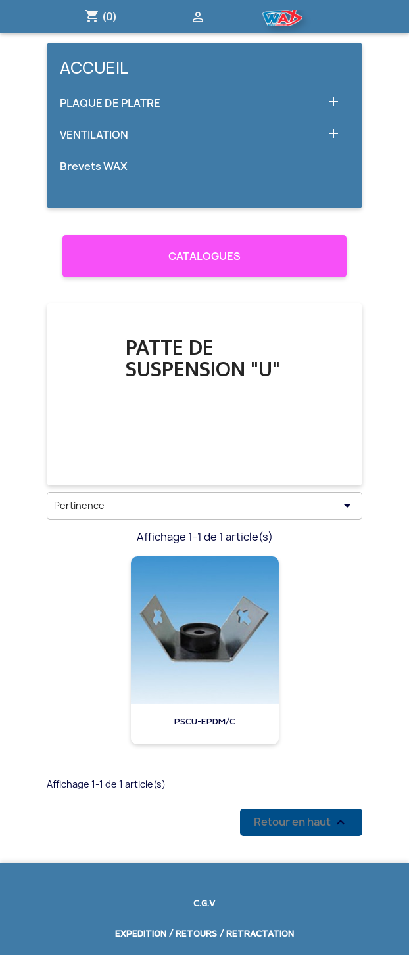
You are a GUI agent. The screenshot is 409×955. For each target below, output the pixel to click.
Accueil (94, 67)
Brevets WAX (94, 166)
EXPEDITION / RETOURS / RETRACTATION (204, 933)
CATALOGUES (204, 256)
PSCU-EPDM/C (204, 720)
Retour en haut (301, 822)
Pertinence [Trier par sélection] (204, 506)
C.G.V (204, 902)
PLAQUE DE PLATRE (110, 103)
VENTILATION (94, 135)
